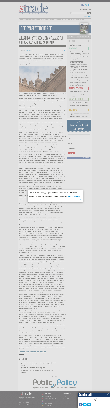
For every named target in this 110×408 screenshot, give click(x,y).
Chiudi (79, 199)
